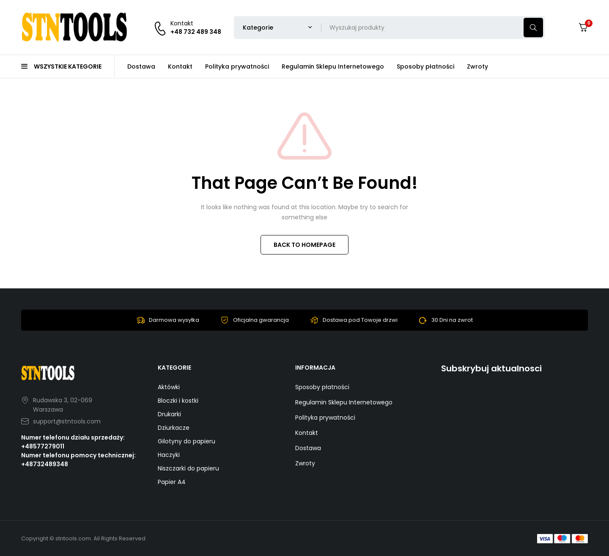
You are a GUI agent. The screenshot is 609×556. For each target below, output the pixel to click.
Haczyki (169, 455)
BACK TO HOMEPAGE (304, 245)
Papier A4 (172, 482)
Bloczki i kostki (178, 400)
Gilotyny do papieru (186, 441)
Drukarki (169, 414)
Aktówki (169, 387)
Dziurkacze (173, 427)
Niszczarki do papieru (188, 468)
